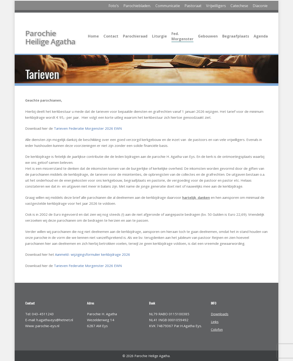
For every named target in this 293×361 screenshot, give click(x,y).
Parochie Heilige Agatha (50, 37)
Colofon (217, 329)
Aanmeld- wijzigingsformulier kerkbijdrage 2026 (92, 254)
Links (215, 321)
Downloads (219, 314)
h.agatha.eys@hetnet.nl (54, 320)
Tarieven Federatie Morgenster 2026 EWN (88, 128)
